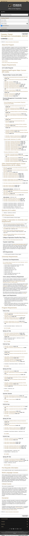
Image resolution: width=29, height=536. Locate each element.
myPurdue (24, 293)
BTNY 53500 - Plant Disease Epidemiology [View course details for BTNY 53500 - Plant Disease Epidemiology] (12, 143)
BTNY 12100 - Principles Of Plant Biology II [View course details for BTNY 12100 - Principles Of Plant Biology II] (10, 174)
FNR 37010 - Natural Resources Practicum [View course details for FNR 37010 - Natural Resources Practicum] (11, 86)
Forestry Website (5, 60)
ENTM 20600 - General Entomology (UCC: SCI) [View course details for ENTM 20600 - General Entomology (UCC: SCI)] (13, 146)
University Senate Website (7, 263)
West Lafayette (10, 38)
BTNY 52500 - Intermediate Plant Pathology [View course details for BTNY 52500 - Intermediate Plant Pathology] (12, 142)
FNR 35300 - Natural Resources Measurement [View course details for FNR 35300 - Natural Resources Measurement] (12, 84)
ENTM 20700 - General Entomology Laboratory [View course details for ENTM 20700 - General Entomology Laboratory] (13, 147)
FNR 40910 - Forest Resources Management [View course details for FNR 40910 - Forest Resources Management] (13, 113)
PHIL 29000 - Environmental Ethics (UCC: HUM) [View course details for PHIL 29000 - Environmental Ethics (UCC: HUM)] (11, 200)
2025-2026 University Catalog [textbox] (6, 14)
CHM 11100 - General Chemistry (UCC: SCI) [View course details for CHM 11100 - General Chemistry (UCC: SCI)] (11, 175)
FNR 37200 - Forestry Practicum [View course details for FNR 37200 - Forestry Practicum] (10, 90)
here (26, 470)
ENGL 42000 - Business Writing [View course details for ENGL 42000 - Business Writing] (8, 185)
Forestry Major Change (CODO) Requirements (10, 62)
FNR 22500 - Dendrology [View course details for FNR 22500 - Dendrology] (8, 81)
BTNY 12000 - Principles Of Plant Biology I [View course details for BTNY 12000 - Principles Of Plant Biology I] (10, 173)
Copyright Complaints (20, 532)
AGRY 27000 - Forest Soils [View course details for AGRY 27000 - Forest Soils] (8, 172)
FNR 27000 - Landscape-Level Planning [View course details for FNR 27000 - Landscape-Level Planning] (11, 438)
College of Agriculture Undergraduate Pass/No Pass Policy (13, 239)
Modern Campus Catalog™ (23, 535)
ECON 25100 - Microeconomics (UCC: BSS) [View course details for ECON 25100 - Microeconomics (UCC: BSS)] (11, 194)
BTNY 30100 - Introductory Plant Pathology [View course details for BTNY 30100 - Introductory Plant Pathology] (12, 141)
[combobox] (14, 15)
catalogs (3, 535)
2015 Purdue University (4, 532)
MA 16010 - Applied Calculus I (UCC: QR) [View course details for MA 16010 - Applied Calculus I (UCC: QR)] (10, 179)
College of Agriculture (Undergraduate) (12, 41)
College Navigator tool (19, 507)
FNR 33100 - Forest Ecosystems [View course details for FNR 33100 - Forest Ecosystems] (10, 411)
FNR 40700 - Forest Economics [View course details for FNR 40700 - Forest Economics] (9, 93)
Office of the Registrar (14, 8)
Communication (14, 518)
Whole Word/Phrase (5, 25)
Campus (14, 521)
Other (14, 526)
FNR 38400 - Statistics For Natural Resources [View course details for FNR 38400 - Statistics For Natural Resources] (13, 135)
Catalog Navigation (5, 30)
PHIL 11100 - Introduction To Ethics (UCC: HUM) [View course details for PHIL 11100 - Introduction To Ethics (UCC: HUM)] (11, 198)
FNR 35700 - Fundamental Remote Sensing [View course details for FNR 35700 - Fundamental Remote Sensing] (11, 85)
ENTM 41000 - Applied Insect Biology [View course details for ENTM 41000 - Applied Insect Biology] (11, 148)
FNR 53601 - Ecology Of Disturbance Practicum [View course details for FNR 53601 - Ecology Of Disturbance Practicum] (13, 161)
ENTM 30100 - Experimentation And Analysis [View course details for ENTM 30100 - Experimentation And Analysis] (13, 137)
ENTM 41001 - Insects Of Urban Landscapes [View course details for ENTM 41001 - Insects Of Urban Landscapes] (13, 149)
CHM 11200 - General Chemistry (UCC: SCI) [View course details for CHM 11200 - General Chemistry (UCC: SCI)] (12, 334)
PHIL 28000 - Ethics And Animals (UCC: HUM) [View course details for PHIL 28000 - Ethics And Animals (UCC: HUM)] (11, 199)
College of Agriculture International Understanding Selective (13, 223)
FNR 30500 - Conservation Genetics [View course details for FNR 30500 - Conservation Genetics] (11, 154)
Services (14, 524)
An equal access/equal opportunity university (12, 532)
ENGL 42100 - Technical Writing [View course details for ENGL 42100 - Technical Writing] (8, 186)
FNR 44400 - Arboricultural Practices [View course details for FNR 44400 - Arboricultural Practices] (11, 157)
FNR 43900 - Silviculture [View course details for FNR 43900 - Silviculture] (8, 439)
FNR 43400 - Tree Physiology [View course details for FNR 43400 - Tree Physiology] (9, 94)
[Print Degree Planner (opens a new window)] (22, 33)
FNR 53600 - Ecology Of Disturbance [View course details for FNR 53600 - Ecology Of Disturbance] (11, 160)
